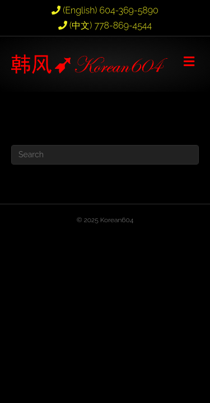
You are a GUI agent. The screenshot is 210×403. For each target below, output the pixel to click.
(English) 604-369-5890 (105, 10)
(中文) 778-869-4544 (105, 25)
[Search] (105, 155)
